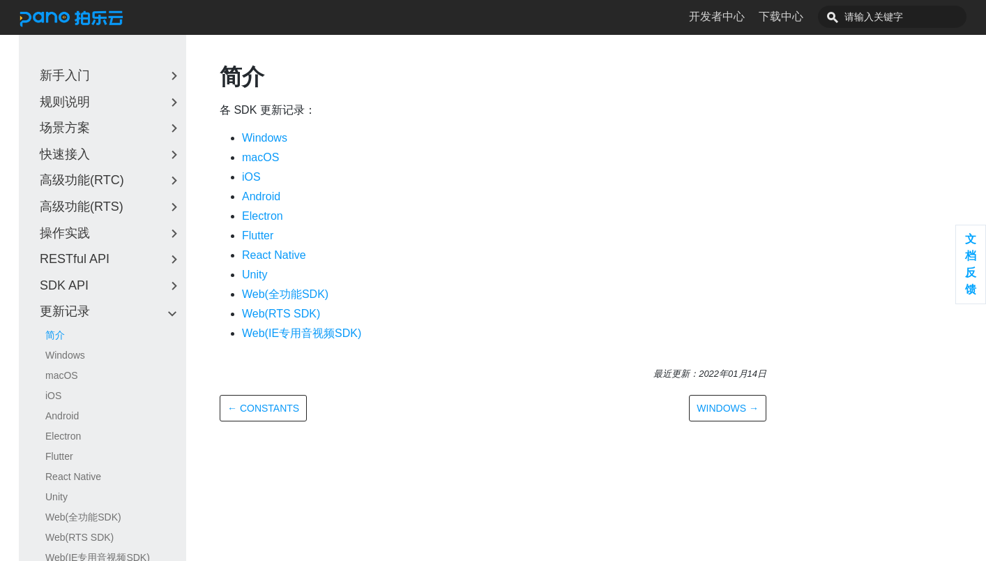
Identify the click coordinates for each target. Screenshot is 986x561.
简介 (55, 335)
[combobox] (908, 17)
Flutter (59, 456)
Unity (56, 496)
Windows (65, 355)
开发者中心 (748, 16)
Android (62, 415)
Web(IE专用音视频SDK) (301, 333)
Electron (63, 436)
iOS (53, 395)
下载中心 (812, 16)
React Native (73, 476)
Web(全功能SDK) (83, 517)
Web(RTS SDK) (79, 537)
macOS (61, 375)
